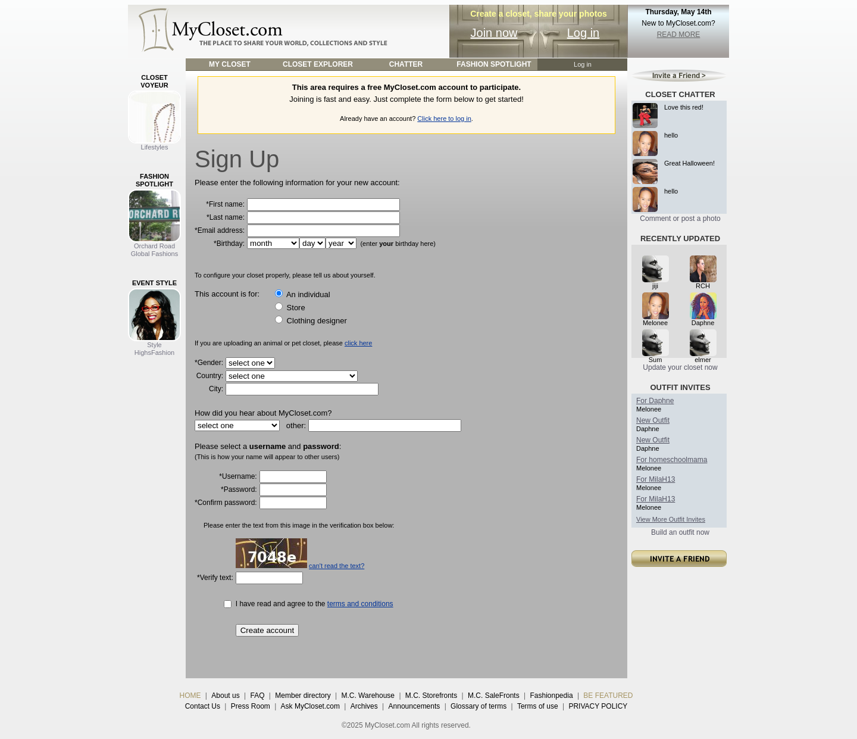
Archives (364, 706)
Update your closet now (680, 367)
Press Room (250, 706)
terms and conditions (360, 604)
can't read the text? (336, 565)
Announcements (414, 706)
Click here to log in (444, 118)
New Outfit (653, 420)
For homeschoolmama (671, 460)
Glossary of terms (478, 706)
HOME (190, 695)
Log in (583, 32)
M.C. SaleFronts (494, 695)
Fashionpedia (551, 695)
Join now (494, 32)
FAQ (257, 695)
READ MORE (678, 34)
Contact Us (202, 706)
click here (358, 343)
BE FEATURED (608, 695)
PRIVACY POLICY (597, 706)
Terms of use (537, 706)
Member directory (302, 695)
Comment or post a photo (680, 218)
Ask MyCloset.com (310, 706)
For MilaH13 (655, 479)
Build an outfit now (680, 532)
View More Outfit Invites (670, 519)
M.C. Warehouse (368, 695)
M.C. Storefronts (431, 695)
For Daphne (655, 401)
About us (225, 695)
